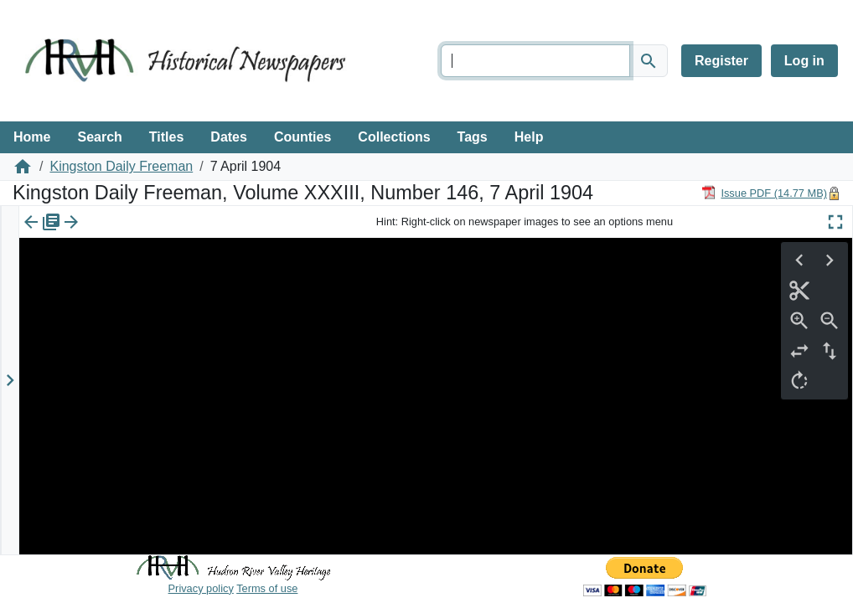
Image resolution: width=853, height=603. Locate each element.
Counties (302, 137)
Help (529, 137)
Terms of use (266, 588)
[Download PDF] (764, 192)
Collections (394, 137)
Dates (228, 137)
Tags (473, 137)
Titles (166, 137)
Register (721, 61)
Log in (804, 61)
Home (31, 137)
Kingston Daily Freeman (121, 166)
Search (99, 137)
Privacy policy (201, 588)
